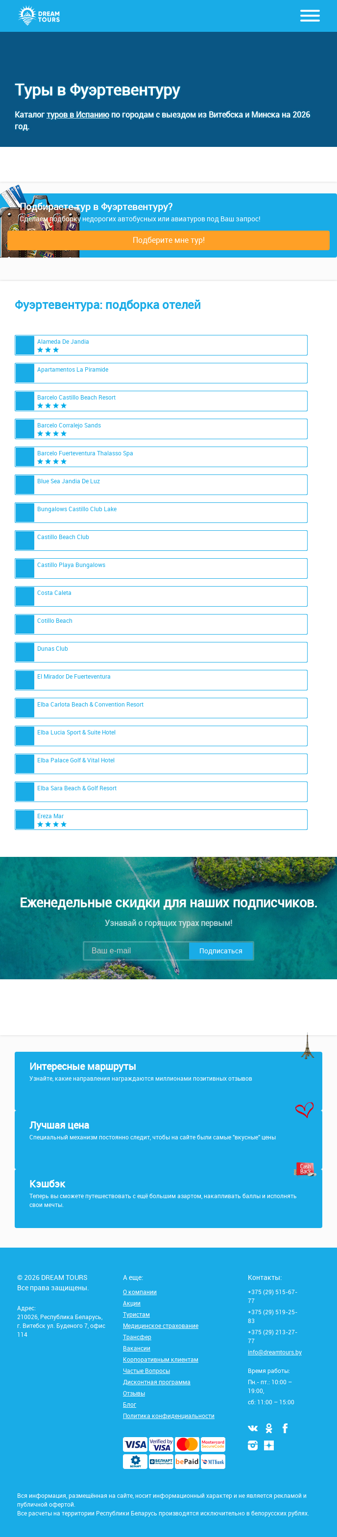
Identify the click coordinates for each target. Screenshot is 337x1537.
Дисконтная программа (157, 1382)
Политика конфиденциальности (169, 1415)
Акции (132, 1303)
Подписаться (220, 950)
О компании (140, 1292)
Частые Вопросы (146, 1370)
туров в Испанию (78, 114)
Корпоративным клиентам (160, 1359)
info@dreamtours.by (275, 1352)
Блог (129, 1404)
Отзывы (134, 1393)
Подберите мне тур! (169, 240)
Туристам (136, 1314)
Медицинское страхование (160, 1325)
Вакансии (136, 1348)
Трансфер (137, 1337)
